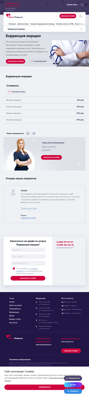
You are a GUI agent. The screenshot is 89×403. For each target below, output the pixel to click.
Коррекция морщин (28, 218)
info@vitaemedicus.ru (70, 339)
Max (73, 385)
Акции (11, 316)
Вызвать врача (72, 5)
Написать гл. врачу (71, 351)
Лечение (12, 24)
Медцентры (40, 298)
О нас (11, 298)
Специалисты (15, 309)
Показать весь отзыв (29, 208)
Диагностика (23, 24)
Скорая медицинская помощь (42, 24)
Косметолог (46, 150)
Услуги (12, 302)
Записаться (73, 378)
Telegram (73, 391)
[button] (27, 133)
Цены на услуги (15, 305)
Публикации (14, 312)
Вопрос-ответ (15, 319)
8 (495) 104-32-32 (12, 6)
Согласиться (44, 387)
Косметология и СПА (64, 24)
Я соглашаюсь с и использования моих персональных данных (28, 271)
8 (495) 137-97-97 (12, 3)
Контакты (13, 322)
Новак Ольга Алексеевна (53, 143)
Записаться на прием (16, 61)
